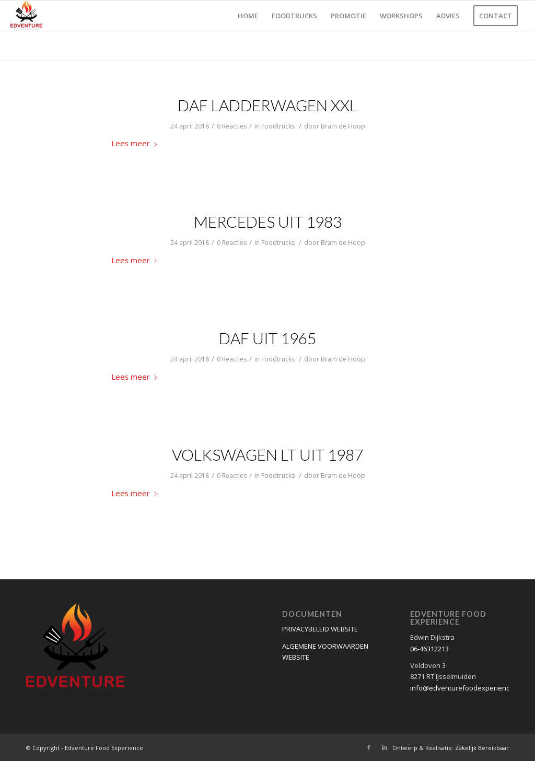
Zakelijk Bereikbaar (482, 748)
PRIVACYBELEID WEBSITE (320, 629)
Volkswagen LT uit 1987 (267, 454)
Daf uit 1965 (267, 338)
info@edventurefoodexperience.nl (465, 688)
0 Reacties (232, 126)
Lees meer (136, 143)
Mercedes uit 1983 (268, 221)
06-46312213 (429, 648)
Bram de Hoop (343, 126)
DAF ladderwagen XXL (267, 105)
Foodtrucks (278, 126)
